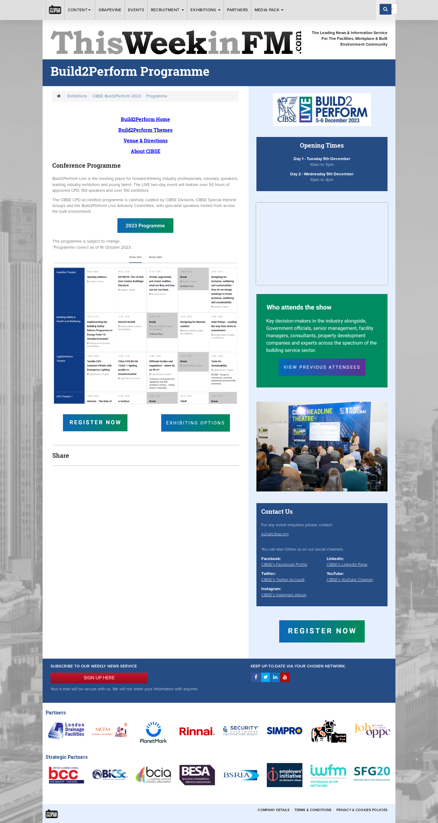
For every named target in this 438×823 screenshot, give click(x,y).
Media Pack (269, 10)
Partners (237, 10)
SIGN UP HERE (99, 678)
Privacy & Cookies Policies (362, 810)
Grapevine (110, 10)
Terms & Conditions (313, 810)
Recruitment (167, 10)
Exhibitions (205, 10)
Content (80, 10)
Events (136, 10)
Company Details (274, 810)
